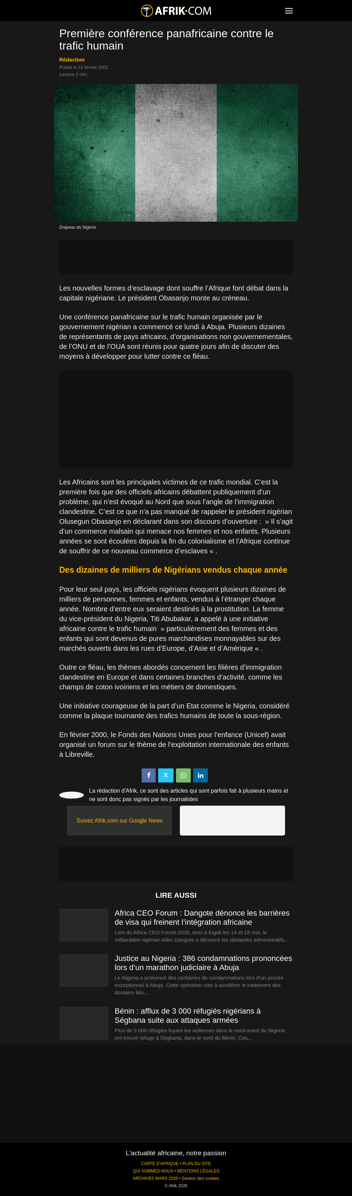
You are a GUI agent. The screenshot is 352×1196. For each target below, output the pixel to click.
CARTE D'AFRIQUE (159, 1163)
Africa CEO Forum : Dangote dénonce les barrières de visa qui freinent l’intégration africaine (202, 918)
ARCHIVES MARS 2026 (155, 1178)
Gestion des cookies (200, 1178)
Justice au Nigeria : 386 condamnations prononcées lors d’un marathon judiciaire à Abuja (203, 963)
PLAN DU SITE (196, 1163)
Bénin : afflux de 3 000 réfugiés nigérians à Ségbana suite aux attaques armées (188, 1016)
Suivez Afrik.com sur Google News (119, 821)
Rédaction (72, 60)
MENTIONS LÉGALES (198, 1171)
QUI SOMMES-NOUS (153, 1171)
